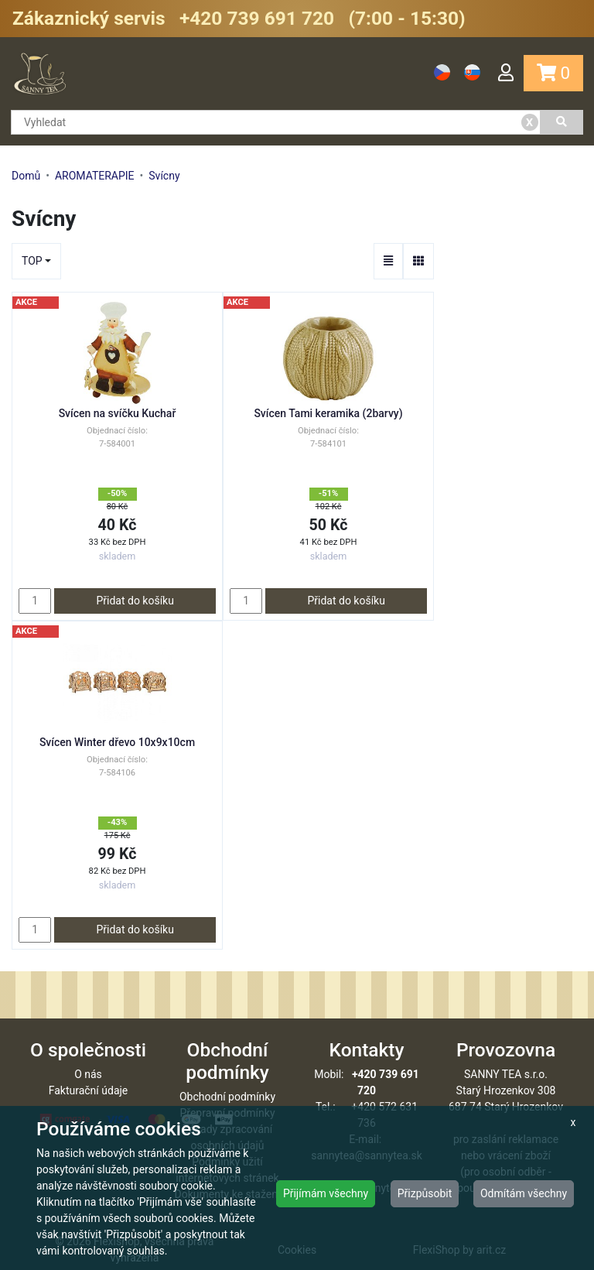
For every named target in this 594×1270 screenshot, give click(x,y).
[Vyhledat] (562, 122)
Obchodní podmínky (227, 1096)
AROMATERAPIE (95, 175)
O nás (88, 1074)
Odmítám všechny (523, 1193)
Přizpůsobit (425, 1193)
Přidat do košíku (134, 600)
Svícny (163, 175)
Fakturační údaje (88, 1090)
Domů (26, 175)
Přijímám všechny (325, 1193)
